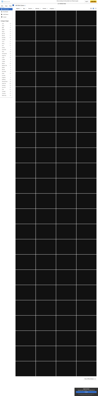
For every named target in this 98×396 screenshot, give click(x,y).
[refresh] (25, 5)
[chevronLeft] (13, 5)
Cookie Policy (90, 394)
